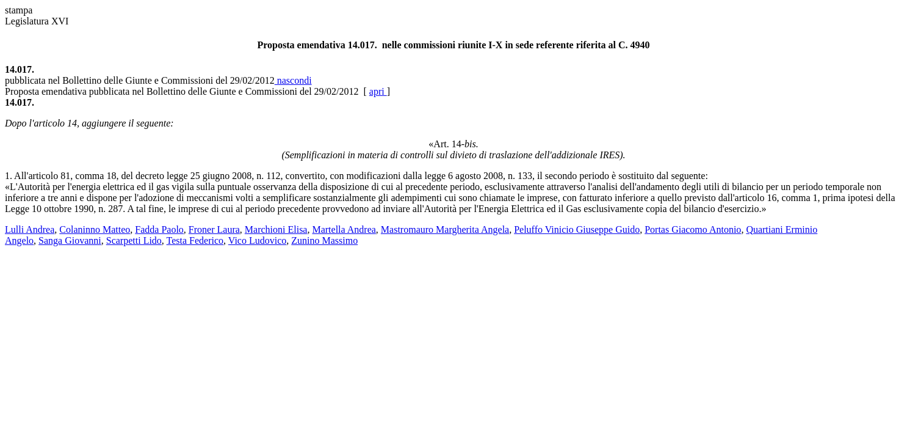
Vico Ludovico (257, 240)
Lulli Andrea (29, 229)
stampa (18, 10)
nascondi (293, 80)
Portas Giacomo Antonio (693, 229)
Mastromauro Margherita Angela (445, 229)
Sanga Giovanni (69, 240)
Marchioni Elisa (276, 229)
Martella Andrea (343, 229)
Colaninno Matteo (94, 229)
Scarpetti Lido (134, 240)
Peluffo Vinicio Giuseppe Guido (577, 229)
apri (378, 91)
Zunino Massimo (324, 240)
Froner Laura (214, 229)
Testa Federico (195, 240)
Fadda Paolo (159, 229)
